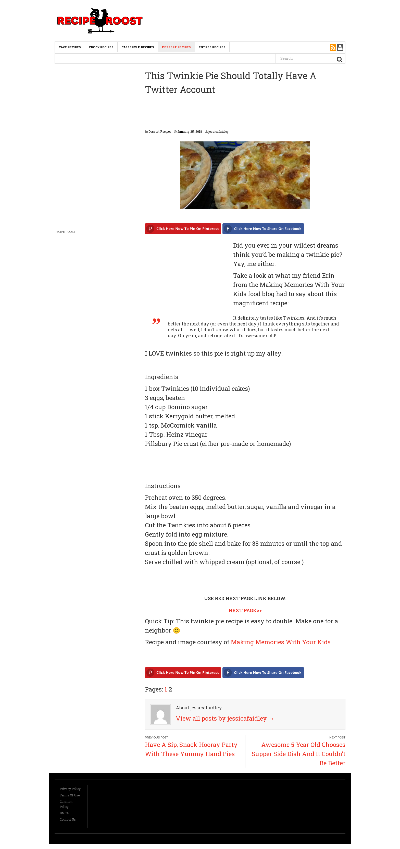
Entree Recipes (212, 47)
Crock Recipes (101, 47)
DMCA (64, 813)
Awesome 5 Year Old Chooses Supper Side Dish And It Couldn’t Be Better (298, 754)
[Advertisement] (250, 10)
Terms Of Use (70, 795)
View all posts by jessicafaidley (225, 718)
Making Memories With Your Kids (281, 642)
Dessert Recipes (176, 47)
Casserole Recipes (137, 47)
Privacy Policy (70, 789)
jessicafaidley (218, 131)
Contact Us (68, 819)
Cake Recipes (70, 47)
